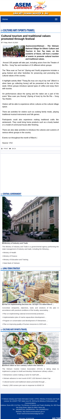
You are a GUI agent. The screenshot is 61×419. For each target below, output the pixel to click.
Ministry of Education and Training (15, 259)
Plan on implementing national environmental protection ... (24, 314)
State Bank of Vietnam (11, 263)
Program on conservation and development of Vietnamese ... (25, 321)
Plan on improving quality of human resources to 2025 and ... (25, 324)
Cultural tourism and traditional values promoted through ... (24, 382)
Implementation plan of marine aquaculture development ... (24, 317)
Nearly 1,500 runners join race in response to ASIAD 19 (23, 385)
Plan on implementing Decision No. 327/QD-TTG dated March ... (29, 304)
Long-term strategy (11, 268)
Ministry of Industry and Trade (16, 243)
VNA (11, 143)
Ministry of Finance (10, 256)
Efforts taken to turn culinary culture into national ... (24, 365)
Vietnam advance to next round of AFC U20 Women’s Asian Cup (26, 378)
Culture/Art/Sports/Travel (19, 30)
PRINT (4, 148)
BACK (12, 148)
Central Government (12, 194)
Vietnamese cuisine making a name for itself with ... (22, 375)
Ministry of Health (9, 252)
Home (5, 19)
